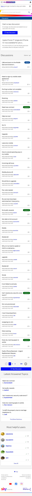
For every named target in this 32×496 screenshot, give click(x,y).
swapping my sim (7, 322)
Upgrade (4, 134)
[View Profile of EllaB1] (15, 324)
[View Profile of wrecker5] (16, 145)
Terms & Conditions (26, 475)
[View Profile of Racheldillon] (16, 183)
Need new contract (8, 107)
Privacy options (4, 475)
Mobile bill (5, 237)
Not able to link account (9, 219)
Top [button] (17, 471)
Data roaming (6, 331)
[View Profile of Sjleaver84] (16, 174)
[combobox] (14, 12)
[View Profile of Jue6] (5, 414)
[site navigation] (2, 2)
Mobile (4, 228)
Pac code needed (7, 190)
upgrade (4, 257)
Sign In (30, 2)
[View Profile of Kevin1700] (15, 230)
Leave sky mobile (7, 143)
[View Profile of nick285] (15, 259)
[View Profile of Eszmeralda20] (17, 109)
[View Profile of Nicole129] (16, 277)
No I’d (4, 125)
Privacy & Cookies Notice (6, 476)
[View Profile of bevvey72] (16, 192)
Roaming (5, 98)
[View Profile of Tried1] (14, 156)
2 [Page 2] (12, 364)
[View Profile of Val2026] (15, 100)
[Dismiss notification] (30, 6)
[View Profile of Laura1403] (15, 165)
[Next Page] (25, 363)
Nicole (4, 275)
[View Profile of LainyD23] (16, 203)
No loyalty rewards (8, 210)
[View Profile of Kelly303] (16, 118)
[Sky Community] (9, 2)
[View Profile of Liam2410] (15, 136)
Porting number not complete (11, 89)
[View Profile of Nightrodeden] (16, 250)
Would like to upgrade (9, 181)
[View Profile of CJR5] (14, 315)
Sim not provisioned (8, 304)
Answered (26, 107)
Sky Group (3, 479)
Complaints (3, 478)
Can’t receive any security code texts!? (14, 395)
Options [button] (26, 55)
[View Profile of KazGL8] (15, 212)
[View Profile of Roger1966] (16, 127)
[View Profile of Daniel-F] (16, 67)
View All (16, 463)
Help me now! (6, 116)
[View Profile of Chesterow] (16, 91)
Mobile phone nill (7, 172)
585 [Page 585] (21, 364)
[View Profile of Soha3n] (15, 239)
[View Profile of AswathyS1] (16, 82)
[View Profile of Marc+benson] (17, 344)
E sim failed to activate (9, 284)
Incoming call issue (8, 163)
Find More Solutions (16, 419)
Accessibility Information (25, 476)
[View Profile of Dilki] (14, 355)
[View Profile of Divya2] (14, 333)
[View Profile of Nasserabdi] (16, 306)
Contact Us (28, 478)
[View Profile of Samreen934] (16, 221)
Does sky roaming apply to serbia (13, 403)
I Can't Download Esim (9, 313)
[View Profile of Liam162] (15, 286)
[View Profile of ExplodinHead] (16, 297)
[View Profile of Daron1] (15, 268)
